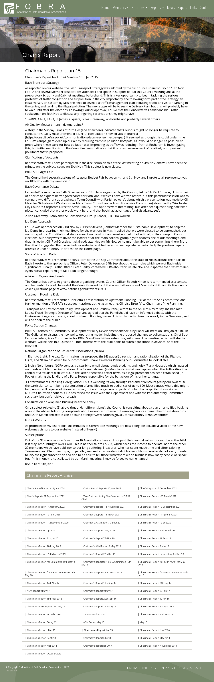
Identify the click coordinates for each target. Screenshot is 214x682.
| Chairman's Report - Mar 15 (40, 630)
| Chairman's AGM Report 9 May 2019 (101, 546)
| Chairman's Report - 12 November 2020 (46, 522)
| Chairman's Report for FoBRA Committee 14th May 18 (50, 574)
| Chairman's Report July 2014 (97, 638)
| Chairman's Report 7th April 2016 (156, 606)
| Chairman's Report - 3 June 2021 (42, 514)
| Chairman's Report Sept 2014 (41, 638)
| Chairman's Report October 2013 (43, 653)
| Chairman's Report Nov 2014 (154, 630)
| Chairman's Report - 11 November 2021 (103, 506)
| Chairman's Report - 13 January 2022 (45, 506)
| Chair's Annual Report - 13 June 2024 (45, 488)
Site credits (11, 670)
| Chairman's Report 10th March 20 (156, 530)
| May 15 (142, 622)
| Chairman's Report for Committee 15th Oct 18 (50, 561)
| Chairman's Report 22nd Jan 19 (98, 554)
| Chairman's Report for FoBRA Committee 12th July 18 (106, 563)
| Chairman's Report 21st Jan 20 (41, 538)
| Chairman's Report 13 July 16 (153, 598)
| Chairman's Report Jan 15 (97, 630)
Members (119, 7)
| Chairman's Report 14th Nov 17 (42, 583)
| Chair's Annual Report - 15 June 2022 (101, 488)
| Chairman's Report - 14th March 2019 (45, 554)
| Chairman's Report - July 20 (40, 530)
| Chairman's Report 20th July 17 (154, 583)
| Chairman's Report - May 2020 (98, 530)
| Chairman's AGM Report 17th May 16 (45, 606)
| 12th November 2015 (94, 614)
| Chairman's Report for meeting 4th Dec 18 (161, 554)
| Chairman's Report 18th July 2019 (43, 546)
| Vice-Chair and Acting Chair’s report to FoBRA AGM (106, 498)
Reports (155, 7)
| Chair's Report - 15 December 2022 (157, 488)
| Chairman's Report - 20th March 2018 (102, 572)
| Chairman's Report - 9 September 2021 (159, 506)
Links (193, 7)
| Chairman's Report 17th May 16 (99, 606)
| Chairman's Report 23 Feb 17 (154, 590)
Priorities (138, 7)
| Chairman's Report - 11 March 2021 (101, 514)
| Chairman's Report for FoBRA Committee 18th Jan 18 (163, 574)
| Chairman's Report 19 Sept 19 (154, 538)
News (171, 7)
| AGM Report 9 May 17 (37, 590)
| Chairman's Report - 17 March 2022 (157, 496)
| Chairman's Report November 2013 (157, 645)
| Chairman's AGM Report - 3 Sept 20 (101, 522)
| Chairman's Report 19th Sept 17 (99, 583)
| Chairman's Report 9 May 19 (153, 546)
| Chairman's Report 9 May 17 (97, 590)
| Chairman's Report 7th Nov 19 (98, 538)
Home (105, 7)
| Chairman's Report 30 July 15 (41, 622)
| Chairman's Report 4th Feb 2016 (42, 614)
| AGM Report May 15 (93, 622)
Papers (182, 7)
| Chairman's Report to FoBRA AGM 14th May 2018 (161, 563)
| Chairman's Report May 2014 (154, 638)
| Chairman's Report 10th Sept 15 (155, 614)
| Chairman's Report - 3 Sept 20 (154, 522)
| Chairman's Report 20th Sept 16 (99, 598)
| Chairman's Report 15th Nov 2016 (43, 598)
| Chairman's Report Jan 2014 (97, 645)
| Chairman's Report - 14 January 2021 (157, 514)
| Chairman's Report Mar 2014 (41, 645)
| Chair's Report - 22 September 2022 (45, 496)
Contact (205, 7)
